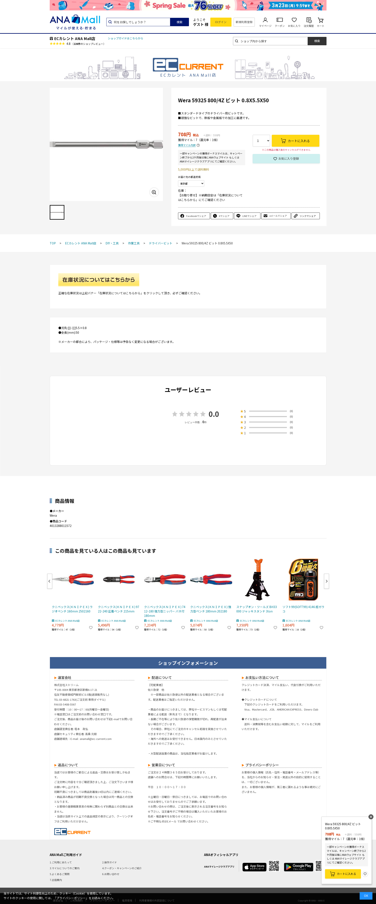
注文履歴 (309, 25)
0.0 (214, 414)
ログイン (220, 22)
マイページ (265, 25)
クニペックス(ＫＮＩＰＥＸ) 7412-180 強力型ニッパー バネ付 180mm (164, 611)
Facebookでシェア (196, 216)
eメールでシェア (278, 215)
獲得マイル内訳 (187, 145)
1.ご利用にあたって (61, 862)
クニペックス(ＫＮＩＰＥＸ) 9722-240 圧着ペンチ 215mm (118, 609)
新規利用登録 (244, 22)
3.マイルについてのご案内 (64, 868)
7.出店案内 (56, 880)
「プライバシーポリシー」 (71, 898)
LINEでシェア (249, 216)
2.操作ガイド (109, 862)
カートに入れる (346, 874)
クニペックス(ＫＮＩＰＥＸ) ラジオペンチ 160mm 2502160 (72, 609)
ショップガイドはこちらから (125, 38)
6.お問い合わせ (110, 874)
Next (326, 581)
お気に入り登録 (288, 158)
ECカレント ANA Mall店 (74, 38)
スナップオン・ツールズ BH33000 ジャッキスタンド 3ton (256, 609)
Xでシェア (224, 216)
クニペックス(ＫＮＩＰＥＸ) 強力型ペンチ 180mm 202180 (210, 609)
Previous (49, 581)
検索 (179, 22)
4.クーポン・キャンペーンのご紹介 (122, 868)
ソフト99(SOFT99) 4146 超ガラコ (303, 609)
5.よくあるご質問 (59, 874)
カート (320, 25)
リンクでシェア (308, 216)
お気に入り (294, 25)
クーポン (280, 25)
